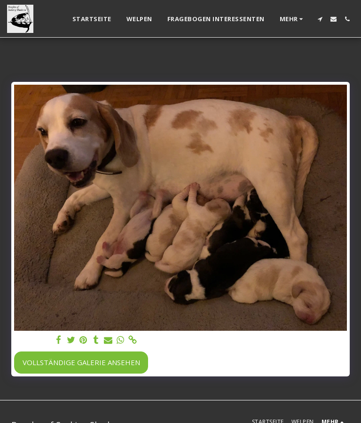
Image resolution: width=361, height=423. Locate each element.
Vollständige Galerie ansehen (81, 362)
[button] (320, 19)
